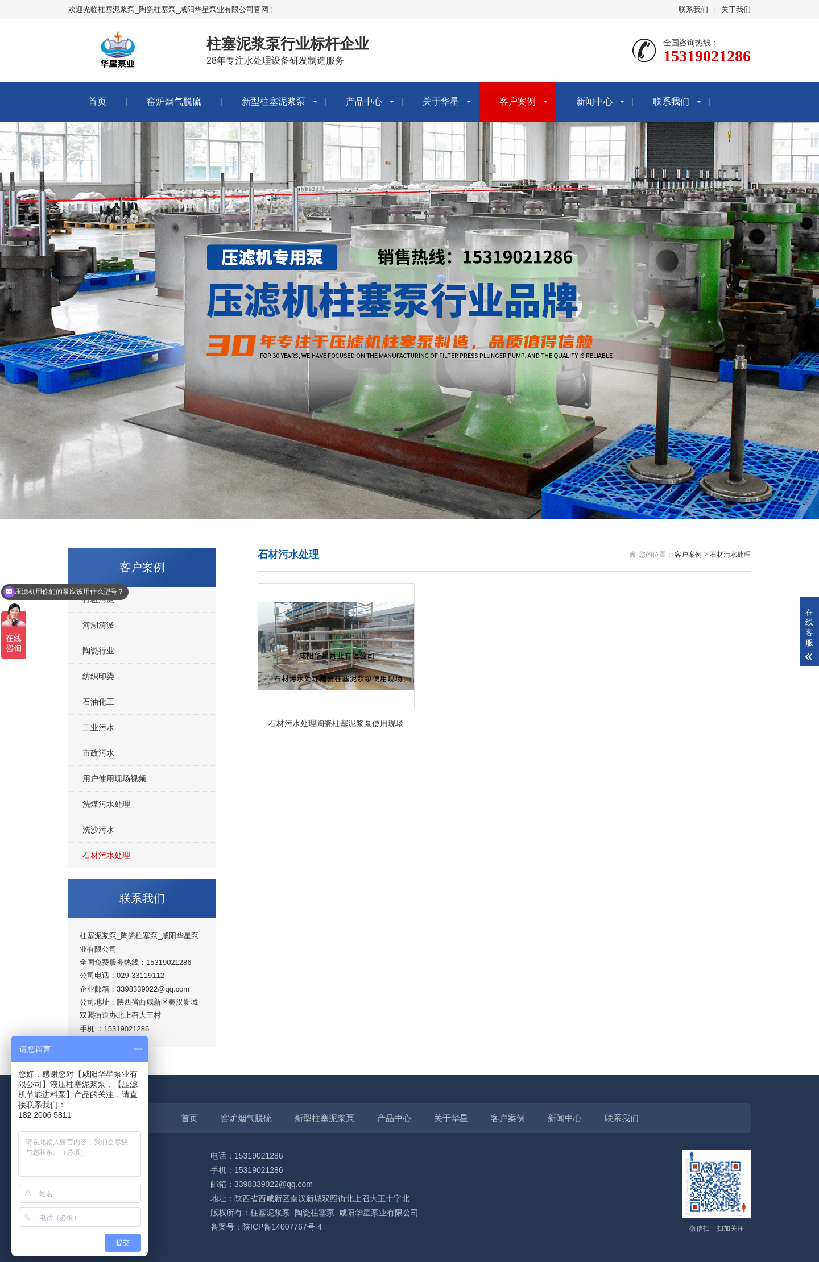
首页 (97, 101)
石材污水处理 (106, 855)
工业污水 (98, 727)
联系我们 (693, 9)
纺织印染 (98, 676)
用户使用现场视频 (114, 778)
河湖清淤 (98, 625)
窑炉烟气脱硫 (174, 101)
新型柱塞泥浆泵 (273, 101)
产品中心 (364, 101)
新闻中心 (594, 101)
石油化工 (98, 701)
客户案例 (517, 101)
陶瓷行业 (98, 650)
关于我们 (736, 9)
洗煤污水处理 (106, 804)
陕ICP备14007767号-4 (282, 1226)
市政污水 (98, 752)
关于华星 (441, 101)
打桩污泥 (98, 599)
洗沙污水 (98, 829)
